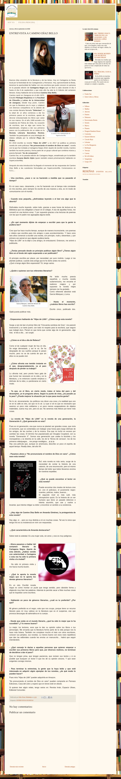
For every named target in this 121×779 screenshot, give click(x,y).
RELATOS (108, 172)
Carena (87, 153)
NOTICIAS (86, 174)
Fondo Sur (88, 94)
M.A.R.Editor (89, 156)
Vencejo (87, 150)
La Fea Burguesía (90, 145)
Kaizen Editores (90, 137)
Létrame (87, 142)
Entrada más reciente (17, 767)
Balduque (88, 148)
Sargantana (88, 159)
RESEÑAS (88, 171)
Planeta (87, 128)
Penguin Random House (93, 131)
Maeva (87, 126)
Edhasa (87, 106)
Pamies (87, 114)
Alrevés (87, 112)
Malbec (87, 109)
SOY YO (11, 22)
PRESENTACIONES (94, 174)
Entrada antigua (70, 767)
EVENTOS (100, 172)
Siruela (87, 123)
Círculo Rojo (89, 139)
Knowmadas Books (91, 120)
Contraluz (88, 134)
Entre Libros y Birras (92, 97)
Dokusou (88, 117)
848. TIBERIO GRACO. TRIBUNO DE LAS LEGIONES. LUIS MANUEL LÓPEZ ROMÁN (102, 37)
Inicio (44, 767)
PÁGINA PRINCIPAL (26, 22)
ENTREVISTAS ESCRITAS (25, 700)
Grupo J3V (88, 162)
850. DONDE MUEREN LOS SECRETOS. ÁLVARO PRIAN (102, 55)
